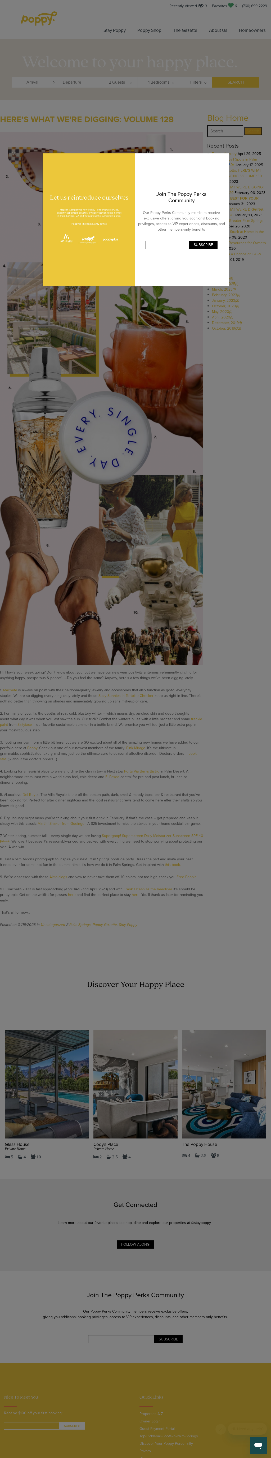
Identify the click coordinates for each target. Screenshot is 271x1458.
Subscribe (203, 245)
